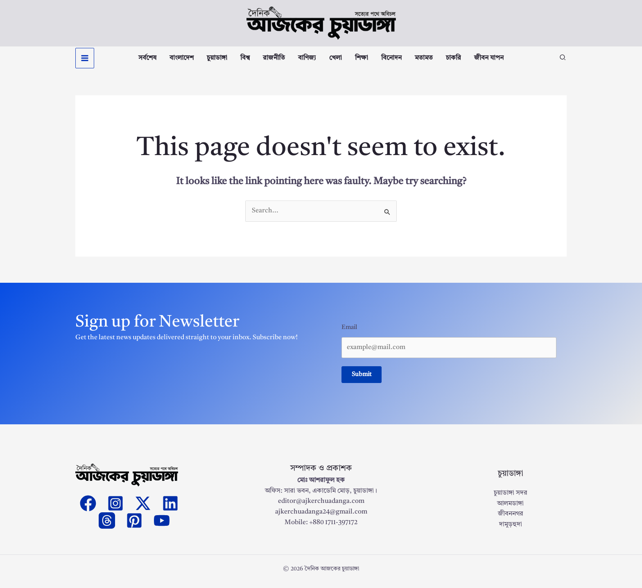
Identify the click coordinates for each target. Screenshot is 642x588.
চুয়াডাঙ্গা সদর (510, 497)
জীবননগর (510, 518)
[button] (563, 61)
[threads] (106, 525)
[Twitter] (142, 507)
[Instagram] (115, 507)
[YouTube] (161, 525)
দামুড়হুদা (510, 529)
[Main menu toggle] (84, 60)
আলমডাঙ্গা (510, 508)
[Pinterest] (134, 525)
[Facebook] (88, 507)
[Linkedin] (170, 507)
